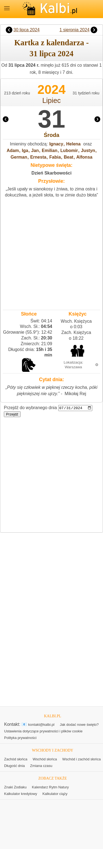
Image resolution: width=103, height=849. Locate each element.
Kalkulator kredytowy (20, 794)
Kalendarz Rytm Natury (50, 787)
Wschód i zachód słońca (81, 759)
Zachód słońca (15, 759)
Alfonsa (84, 157)
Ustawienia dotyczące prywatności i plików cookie (43, 731)
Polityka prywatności (20, 738)
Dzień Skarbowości (52, 173)
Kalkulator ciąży (54, 794)
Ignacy (56, 144)
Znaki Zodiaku (15, 787)
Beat (68, 157)
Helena (73, 144)
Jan (35, 150)
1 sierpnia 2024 (75, 29)
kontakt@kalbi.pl (41, 725)
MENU (7, 8)
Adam (13, 150)
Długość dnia (14, 766)
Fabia (55, 157)
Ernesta (38, 157)
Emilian (49, 150)
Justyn (88, 150)
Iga (25, 150)
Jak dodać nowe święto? (79, 725)
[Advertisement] (51, 252)
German (19, 157)
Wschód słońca (45, 759)
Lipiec (51, 100)
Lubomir (69, 150)
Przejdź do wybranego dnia (30, 408)
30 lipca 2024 (26, 29)
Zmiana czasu (41, 766)
